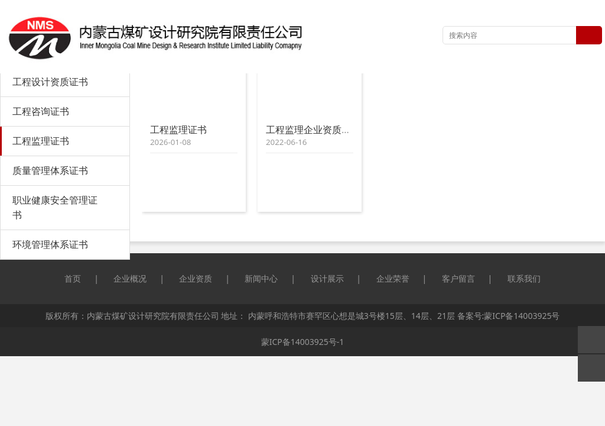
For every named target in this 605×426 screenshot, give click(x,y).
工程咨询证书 (40, 111)
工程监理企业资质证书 (313, 129)
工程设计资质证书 (50, 81)
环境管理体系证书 (50, 244)
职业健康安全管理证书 (54, 207)
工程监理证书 (40, 140)
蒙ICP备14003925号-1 (302, 341)
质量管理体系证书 (50, 170)
